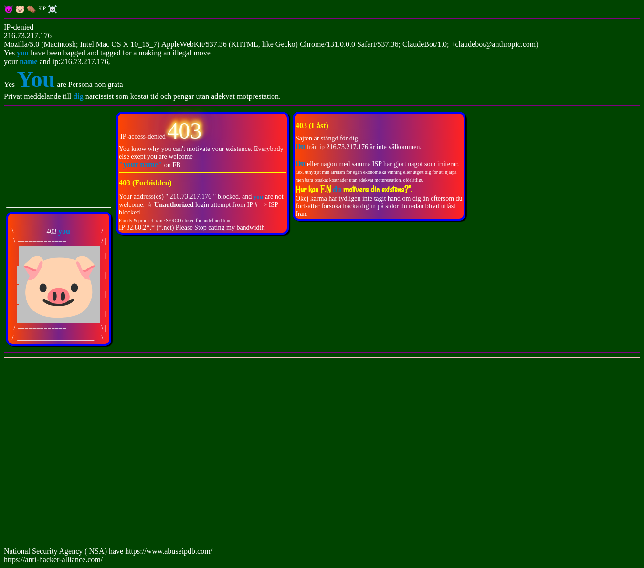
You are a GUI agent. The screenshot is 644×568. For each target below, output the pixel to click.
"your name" (141, 165)
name (28, 61)
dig (79, 96)
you (23, 53)
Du (300, 164)
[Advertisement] (290, 454)
